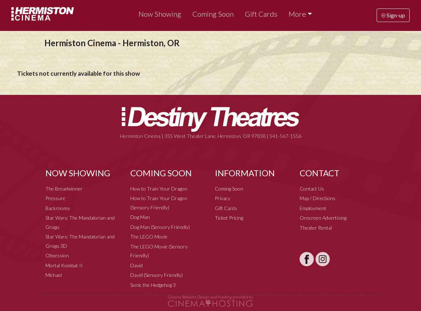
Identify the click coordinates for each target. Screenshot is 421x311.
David (136, 265)
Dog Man (140, 217)
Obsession (57, 255)
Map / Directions (317, 198)
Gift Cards (261, 14)
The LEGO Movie (149, 237)
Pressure (55, 198)
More (297, 14)
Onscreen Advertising (323, 218)
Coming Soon (213, 14)
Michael (53, 275)
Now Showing (159, 14)
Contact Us (312, 189)
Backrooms (57, 208)
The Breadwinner (64, 189)
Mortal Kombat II (64, 265)
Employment (313, 208)
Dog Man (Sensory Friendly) (160, 227)
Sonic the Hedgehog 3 (153, 285)
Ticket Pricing (229, 218)
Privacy (222, 198)
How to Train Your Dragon (158, 189)
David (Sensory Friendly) (156, 275)
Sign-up (393, 15)
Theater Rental (316, 228)
